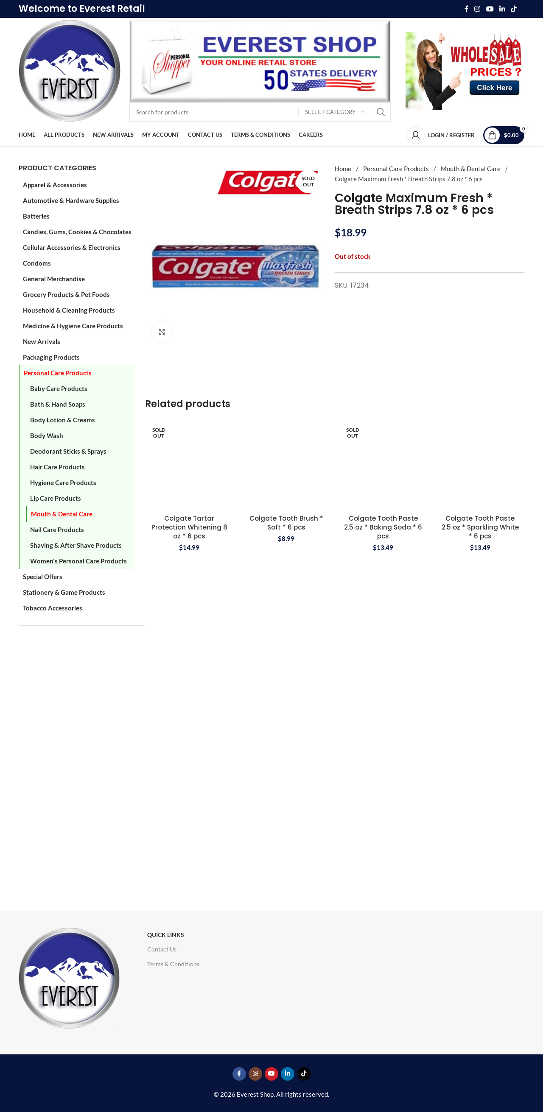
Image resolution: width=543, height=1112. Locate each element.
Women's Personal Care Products (78, 561)
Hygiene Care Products (63, 482)
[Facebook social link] (467, 9)
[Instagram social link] (477, 9)
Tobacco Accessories (52, 608)
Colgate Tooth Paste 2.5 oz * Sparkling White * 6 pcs (480, 527)
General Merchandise (54, 279)
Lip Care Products (55, 498)
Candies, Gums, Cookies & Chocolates (77, 232)
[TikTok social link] (514, 9)
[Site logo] (69, 70)
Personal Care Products (58, 373)
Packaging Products (51, 357)
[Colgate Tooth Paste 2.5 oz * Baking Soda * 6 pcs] (383, 464)
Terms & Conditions (173, 964)
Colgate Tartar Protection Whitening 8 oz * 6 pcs (189, 527)
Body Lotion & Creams (62, 420)
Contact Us (161, 949)
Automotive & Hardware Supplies (71, 200)
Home (344, 168)
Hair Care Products (57, 467)
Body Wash (46, 435)
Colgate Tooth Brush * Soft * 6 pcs (286, 523)
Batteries (36, 216)
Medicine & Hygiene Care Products (73, 326)
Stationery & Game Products (64, 592)
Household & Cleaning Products (69, 310)
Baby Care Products (58, 388)
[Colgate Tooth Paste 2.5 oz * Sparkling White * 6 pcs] (480, 464)
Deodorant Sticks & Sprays (68, 451)
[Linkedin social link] (502, 9)
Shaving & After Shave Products (76, 545)
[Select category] (334, 112)
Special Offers (42, 576)
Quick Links (165, 934)
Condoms (37, 263)
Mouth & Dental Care (61, 514)
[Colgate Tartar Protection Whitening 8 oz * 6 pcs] (189, 464)
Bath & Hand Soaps (57, 404)
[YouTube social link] (489, 9)
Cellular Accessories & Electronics (71, 247)
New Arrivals (41, 341)
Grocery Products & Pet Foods (66, 294)
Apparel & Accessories (55, 185)
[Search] (260, 112)
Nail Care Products (57, 529)
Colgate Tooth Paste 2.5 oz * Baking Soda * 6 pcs (383, 527)
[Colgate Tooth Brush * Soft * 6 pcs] (286, 464)
